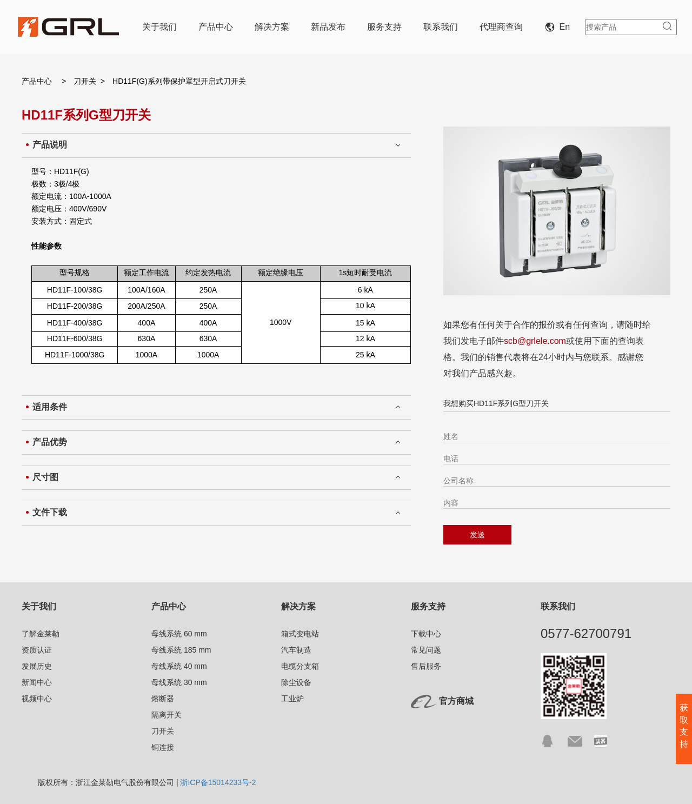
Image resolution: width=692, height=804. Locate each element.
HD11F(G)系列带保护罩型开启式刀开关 (179, 81)
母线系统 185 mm (181, 650)
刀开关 (85, 81)
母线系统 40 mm (179, 666)
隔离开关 (166, 714)
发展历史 (37, 666)
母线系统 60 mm (179, 633)
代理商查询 (501, 26)
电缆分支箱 (300, 666)
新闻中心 (37, 682)
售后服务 (426, 666)
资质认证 (37, 650)
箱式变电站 (300, 633)
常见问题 (426, 650)
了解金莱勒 (40, 633)
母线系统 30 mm (179, 682)
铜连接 (162, 747)
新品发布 (328, 26)
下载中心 (426, 633)
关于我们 (159, 26)
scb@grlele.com (535, 340)
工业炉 (292, 698)
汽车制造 (296, 650)
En (559, 26)
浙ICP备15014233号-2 (218, 782)
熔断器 (162, 698)
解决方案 (272, 26)
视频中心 (37, 698)
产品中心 (215, 26)
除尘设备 (296, 682)
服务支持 (384, 26)
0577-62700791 (586, 633)
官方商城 (456, 701)
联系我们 (440, 26)
